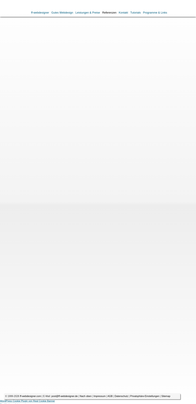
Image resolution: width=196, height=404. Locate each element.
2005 (23, 56)
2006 (16, 56)
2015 (60, 52)
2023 (8, 52)
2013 (75, 52)
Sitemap (165, 397)
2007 (8, 56)
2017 (45, 52)
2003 (38, 56)
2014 (68, 52)
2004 (30, 56)
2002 (45, 56)
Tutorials (135, 12)
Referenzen (109, 12)
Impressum (100, 397)
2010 (97, 52)
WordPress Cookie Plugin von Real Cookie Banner (27, 402)
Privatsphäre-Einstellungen (144, 397)
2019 (30, 52)
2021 (23, 52)
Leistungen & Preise (87, 12)
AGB (110, 397)
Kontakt (123, 12)
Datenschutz (121, 397)
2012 (82, 52)
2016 (53, 52)
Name (31, 190)
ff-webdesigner (40, 12)
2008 (112, 52)
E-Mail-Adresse (25, 201)
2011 (90, 52)
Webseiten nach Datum (55, 26)
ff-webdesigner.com (30, 397)
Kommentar (27, 152)
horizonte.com (33, 71)
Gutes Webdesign (62, 12)
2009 (105, 52)
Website (30, 211)
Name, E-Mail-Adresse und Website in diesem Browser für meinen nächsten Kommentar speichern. (83, 221)
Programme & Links (155, 12)
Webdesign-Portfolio (34, 26)
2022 (16, 52)
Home (8, 26)
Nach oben (85, 397)
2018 (38, 52)
